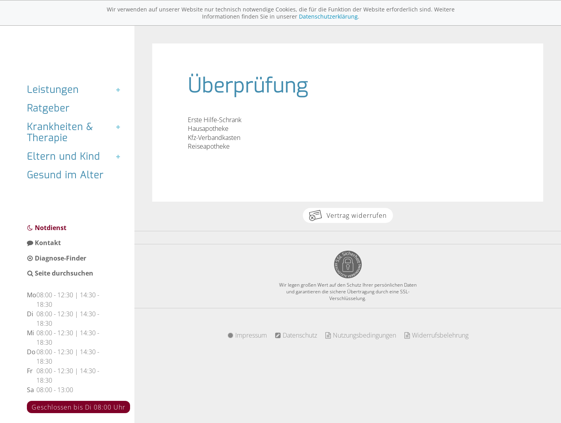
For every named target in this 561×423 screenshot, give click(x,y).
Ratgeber (48, 108)
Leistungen (53, 89)
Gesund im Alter (65, 175)
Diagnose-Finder (56, 258)
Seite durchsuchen (60, 273)
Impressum (247, 335)
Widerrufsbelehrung (436, 335)
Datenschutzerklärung (328, 16)
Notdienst (46, 227)
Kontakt (44, 242)
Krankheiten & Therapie (60, 133)
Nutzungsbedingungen (360, 335)
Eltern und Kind (63, 156)
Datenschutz (296, 335)
